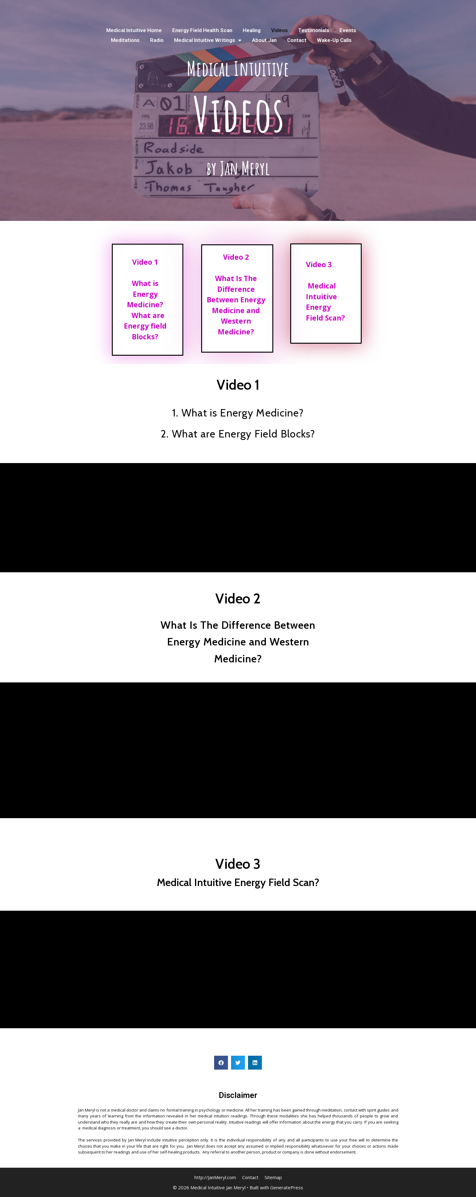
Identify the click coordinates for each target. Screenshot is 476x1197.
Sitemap (273, 1177)
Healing (252, 30)
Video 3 (319, 264)
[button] (221, 1063)
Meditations (125, 40)
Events (348, 30)
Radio (157, 40)
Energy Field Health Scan (202, 30)
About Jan (264, 40)
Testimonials (313, 30)
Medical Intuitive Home (134, 30)
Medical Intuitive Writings (208, 40)
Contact (297, 40)
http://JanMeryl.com (215, 1177)
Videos (279, 30)
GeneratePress (286, 1187)
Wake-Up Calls (334, 40)
